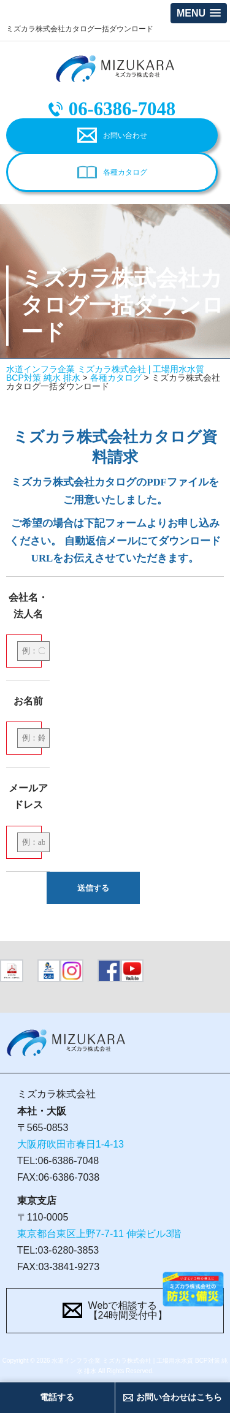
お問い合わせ (125, 135)
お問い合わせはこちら (179, 1397)
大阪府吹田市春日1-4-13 (70, 1144)
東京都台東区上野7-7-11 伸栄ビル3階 (99, 1233)
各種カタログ (125, 172)
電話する (57, 1397)
